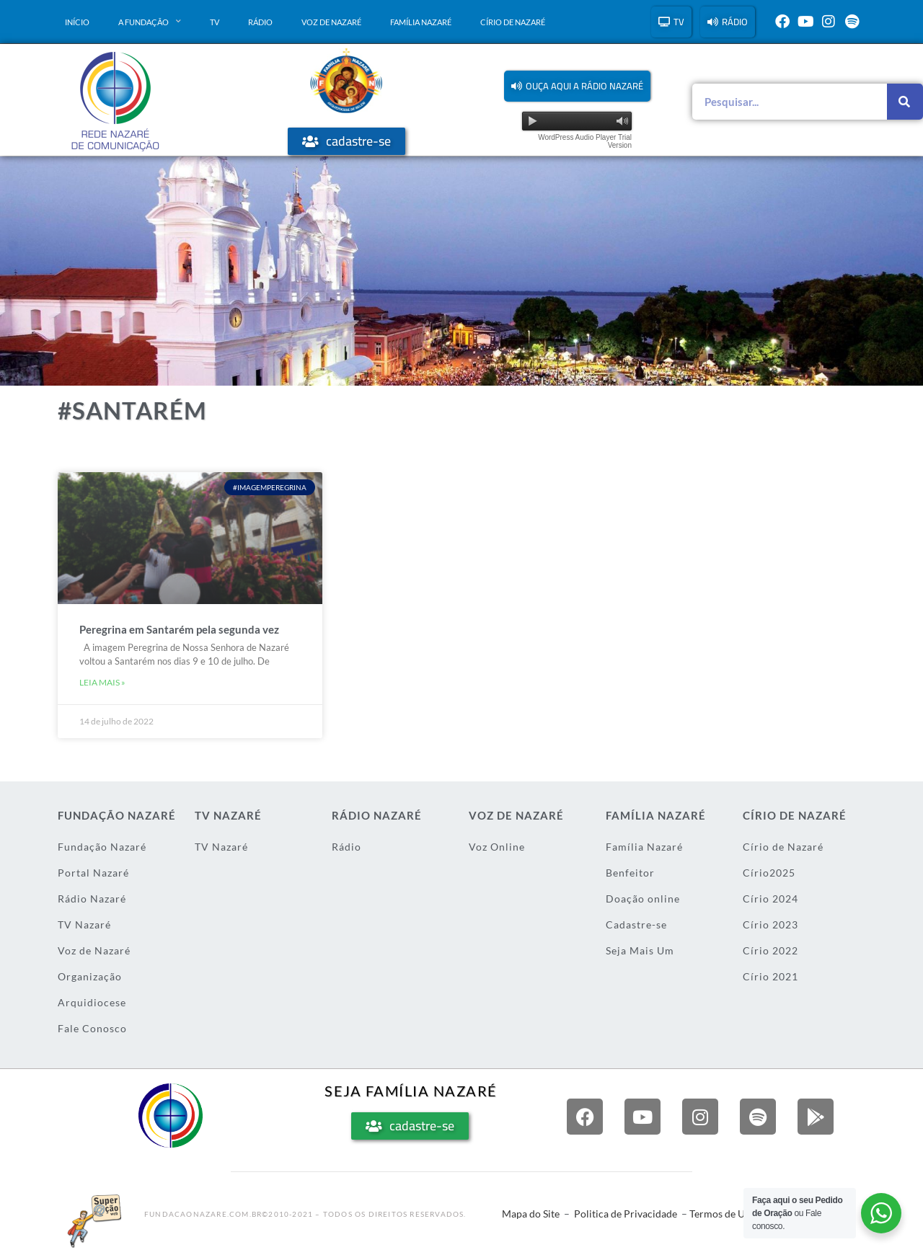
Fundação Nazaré (102, 847)
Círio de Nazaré (512, 22)
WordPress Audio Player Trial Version (585, 141)
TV (214, 22)
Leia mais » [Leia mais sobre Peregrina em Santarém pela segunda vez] (102, 682)
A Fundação (149, 22)
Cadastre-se (636, 924)
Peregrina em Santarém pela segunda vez (179, 629)
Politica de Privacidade (625, 1213)
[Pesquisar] (905, 102)
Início (77, 22)
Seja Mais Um (640, 950)
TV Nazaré (84, 924)
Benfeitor (630, 872)
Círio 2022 (770, 950)
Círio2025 (769, 872)
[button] (577, 86)
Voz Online (497, 847)
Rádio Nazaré (92, 898)
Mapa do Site (531, 1213)
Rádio (260, 22)
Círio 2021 (770, 976)
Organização (90, 976)
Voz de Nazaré (331, 22)
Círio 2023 (770, 924)
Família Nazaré (420, 22)
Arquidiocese (92, 1002)
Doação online (643, 898)
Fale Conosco (92, 1028)
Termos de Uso (722, 1213)
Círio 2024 (770, 898)
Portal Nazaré (93, 872)
